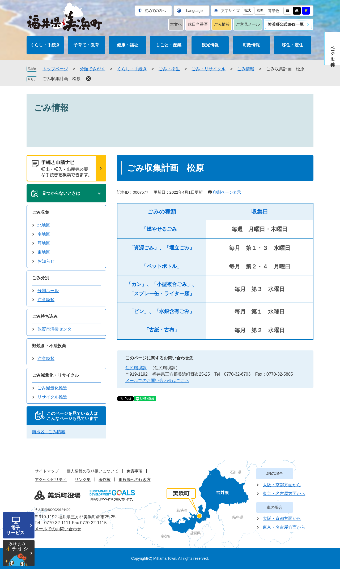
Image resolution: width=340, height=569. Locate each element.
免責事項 (134, 471)
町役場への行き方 (135, 479)
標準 (260, 10)
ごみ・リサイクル (209, 69)
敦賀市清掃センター (56, 329)
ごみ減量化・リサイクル (55, 375)
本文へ (176, 24)
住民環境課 (136, 368)
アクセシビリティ (51, 479)
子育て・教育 (86, 45)
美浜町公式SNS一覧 (285, 24)
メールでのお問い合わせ (58, 529)
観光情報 (210, 45)
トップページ (55, 69)
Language (194, 10)
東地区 (43, 252)
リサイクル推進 (52, 397)
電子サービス (15, 530)
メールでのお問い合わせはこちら (157, 380)
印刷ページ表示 (227, 192)
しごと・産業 (168, 45)
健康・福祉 (127, 45)
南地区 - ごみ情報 (48, 431)
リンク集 (83, 479)
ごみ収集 (40, 212)
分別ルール (48, 290)
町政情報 (251, 45)
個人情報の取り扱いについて (92, 471)
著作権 (104, 479)
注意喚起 (45, 299)
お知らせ (45, 261)
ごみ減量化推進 (52, 388)
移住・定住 (292, 45)
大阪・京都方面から (282, 485)
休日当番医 (198, 24)
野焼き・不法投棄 (49, 346)
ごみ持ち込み (45, 316)
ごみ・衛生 (169, 69)
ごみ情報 (222, 24)
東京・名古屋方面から (284, 493)
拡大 (247, 10)
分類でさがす (92, 69)
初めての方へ (155, 10)
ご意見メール (248, 24)
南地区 (43, 234)
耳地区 (43, 243)
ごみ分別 (40, 278)
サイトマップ (47, 471)
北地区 (43, 225)
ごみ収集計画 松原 (61, 78)
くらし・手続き (45, 45)
